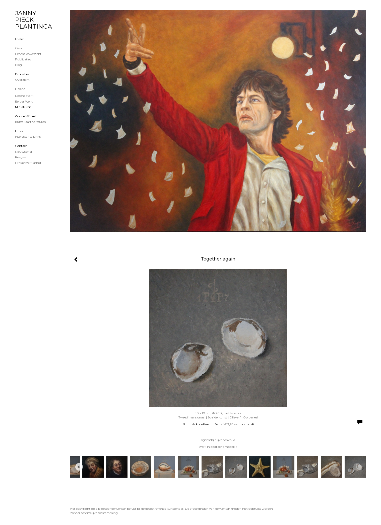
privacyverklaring (28, 162)
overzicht (22, 79)
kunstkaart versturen (30, 122)
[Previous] (79, 467)
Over (18, 48)
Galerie (20, 89)
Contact (21, 146)
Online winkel (25, 116)
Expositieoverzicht (28, 54)
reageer (21, 157)
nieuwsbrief (23, 151)
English (20, 39)
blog (18, 65)
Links (19, 131)
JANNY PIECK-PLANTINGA (33, 20)
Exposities (22, 74)
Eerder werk (24, 101)
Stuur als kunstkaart (218, 424)
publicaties (23, 59)
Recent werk (24, 96)
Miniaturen (23, 107)
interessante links (28, 136)
